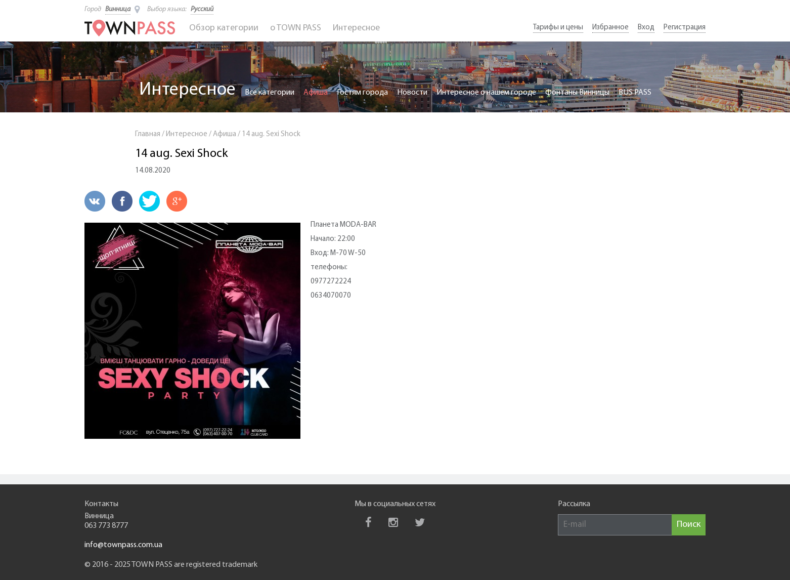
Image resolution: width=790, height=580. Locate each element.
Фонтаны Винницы (577, 93)
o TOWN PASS (295, 28)
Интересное (356, 28)
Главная (147, 134)
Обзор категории (223, 28)
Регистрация (685, 27)
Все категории (269, 93)
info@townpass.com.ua (123, 545)
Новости (412, 93)
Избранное (610, 27)
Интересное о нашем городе (486, 93)
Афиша (315, 93)
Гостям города (362, 93)
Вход (646, 27)
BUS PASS (635, 93)
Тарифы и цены (558, 27)
